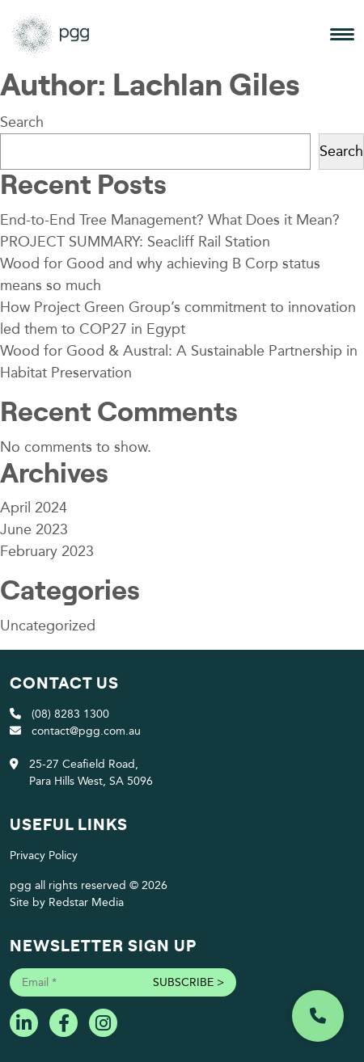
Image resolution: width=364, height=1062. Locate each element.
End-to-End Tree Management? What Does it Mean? (170, 220)
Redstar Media (86, 902)
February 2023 (47, 551)
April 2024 (33, 507)
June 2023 (34, 529)
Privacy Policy (44, 855)
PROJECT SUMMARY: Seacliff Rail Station (135, 242)
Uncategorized (47, 625)
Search (22, 122)
